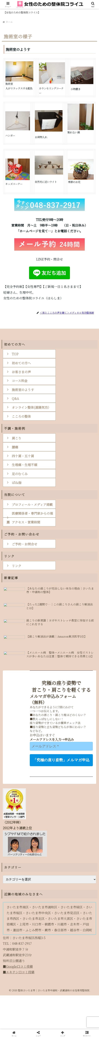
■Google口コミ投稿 (17, 1009)
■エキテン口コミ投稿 (18, 1014)
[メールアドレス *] (61, 788)
